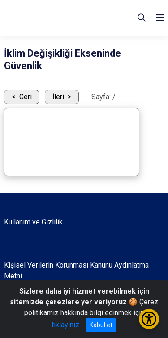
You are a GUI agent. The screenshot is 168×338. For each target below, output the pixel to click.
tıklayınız (65, 324)
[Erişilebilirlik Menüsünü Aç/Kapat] (149, 319)
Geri (25, 96)
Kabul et (101, 325)
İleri (58, 96)
